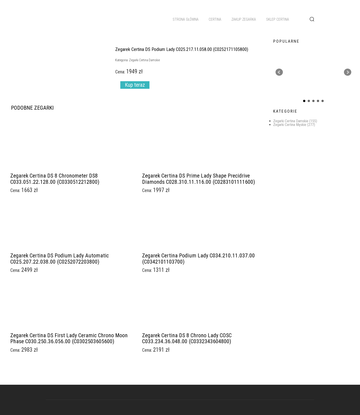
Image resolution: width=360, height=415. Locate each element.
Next (347, 72)
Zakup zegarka (243, 19)
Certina (215, 19)
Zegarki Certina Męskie (294, 125)
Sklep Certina (277, 19)
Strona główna (186, 19)
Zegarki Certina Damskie (295, 121)
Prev (279, 72)
